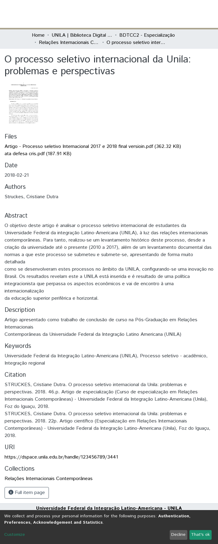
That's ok (200, 535)
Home (38, 35)
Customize (14, 535)
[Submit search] (142, 14)
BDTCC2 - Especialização (147, 35)
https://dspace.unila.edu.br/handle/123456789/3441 (61, 457)
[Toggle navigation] (182, 14)
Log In (163, 13)
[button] (151, 14)
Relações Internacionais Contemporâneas (69, 42)
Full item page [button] (27, 492)
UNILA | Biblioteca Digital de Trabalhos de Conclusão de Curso (82, 35)
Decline (178, 535)
